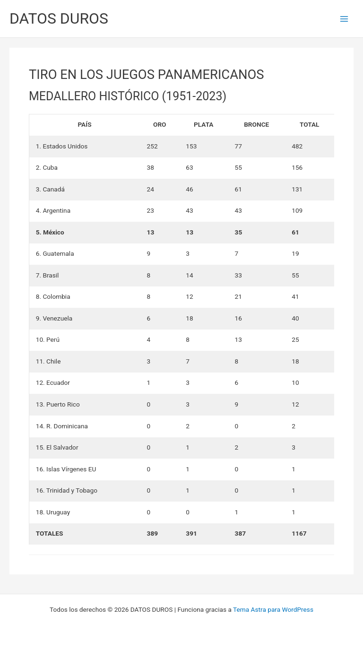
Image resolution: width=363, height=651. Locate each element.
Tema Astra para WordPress (273, 609)
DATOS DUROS (58, 18)
